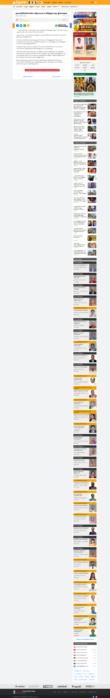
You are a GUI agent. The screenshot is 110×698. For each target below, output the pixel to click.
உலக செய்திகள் (78, 674)
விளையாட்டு (67, 7)
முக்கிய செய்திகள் (27, 76)
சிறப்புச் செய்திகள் (80, 101)
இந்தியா (32, 7)
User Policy (74, 692)
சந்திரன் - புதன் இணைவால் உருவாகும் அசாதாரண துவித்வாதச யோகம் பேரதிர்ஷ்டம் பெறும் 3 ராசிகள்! (80, 162)
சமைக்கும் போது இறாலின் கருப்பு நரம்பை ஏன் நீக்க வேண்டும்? (80, 230)
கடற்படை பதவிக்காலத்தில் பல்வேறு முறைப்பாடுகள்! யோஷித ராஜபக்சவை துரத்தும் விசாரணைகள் (80, 136)
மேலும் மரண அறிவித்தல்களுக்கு (85, 639)
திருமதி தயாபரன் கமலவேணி (81, 415)
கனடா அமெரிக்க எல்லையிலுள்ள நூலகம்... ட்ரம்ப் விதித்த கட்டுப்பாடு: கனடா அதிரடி (80, 192)
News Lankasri (76, 151)
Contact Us (66, 692)
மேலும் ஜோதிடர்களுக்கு (85, 58)
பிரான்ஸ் (81, 676)
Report (65, 20)
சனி (85, 70)
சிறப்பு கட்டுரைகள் (80, 74)
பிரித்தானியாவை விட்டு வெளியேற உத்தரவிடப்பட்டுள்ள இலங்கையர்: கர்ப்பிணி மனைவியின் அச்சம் (80, 148)
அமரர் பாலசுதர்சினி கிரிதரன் (81, 573)
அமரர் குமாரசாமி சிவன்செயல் (81, 483)
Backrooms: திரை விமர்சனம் (78, 236)
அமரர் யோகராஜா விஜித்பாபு (81, 505)
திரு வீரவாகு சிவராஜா (79, 460)
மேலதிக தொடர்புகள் (81, 643)
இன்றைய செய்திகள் (85, 62)
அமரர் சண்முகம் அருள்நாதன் (81, 596)
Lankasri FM (68, 2)
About (59, 692)
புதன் (92, 65)
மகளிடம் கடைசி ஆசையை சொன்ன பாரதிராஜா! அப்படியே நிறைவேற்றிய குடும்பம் (80, 185)
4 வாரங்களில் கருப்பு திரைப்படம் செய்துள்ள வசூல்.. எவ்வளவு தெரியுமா (80, 177)
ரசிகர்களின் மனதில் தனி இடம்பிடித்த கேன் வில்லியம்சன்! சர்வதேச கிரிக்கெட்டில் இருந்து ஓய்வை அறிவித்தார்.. (80, 107)
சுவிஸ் (75, 676)
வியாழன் (85, 65)
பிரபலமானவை (56, 76)
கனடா (84, 674)
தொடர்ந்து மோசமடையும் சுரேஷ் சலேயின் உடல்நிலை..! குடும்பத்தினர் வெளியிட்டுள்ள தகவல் (80, 114)
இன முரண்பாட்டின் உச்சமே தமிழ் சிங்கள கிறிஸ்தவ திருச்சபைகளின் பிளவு (84, 94)
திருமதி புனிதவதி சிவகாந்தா (81, 391)
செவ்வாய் (77, 67)
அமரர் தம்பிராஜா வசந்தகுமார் (81, 310)
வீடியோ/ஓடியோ (83, 679)
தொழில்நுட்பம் (77, 671)
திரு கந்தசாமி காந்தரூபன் (80, 355)
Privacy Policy (93, 692)
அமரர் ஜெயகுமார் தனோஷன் (81, 562)
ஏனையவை (76, 7)
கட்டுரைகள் (91, 679)
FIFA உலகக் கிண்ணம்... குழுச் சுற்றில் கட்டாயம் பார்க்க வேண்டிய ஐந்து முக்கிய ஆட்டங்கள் (80, 199)
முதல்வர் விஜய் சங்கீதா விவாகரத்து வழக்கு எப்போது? (80, 170)
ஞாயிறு (93, 67)
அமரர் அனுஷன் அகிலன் (80, 584)
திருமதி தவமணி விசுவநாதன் (81, 528)
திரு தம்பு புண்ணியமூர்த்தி (80, 367)
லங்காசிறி (47, 2)
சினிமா (61, 2)
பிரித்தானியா (91, 674)
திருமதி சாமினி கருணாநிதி (80, 539)
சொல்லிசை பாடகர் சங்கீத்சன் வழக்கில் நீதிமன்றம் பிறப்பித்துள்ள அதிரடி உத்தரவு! (80, 121)
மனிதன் (54, 2)
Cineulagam (76, 158)
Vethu (21, 19)
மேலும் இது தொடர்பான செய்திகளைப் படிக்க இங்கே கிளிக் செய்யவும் (42, 70)
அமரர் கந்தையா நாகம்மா (80, 516)
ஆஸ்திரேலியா (25, 20)
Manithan (75, 165)
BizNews (58, 7)
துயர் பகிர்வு (78, 259)
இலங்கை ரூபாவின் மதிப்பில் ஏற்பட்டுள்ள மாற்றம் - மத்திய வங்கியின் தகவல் (79, 129)
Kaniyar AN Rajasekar (78, 51)
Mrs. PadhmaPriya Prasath (89, 52)
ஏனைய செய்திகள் (80, 143)
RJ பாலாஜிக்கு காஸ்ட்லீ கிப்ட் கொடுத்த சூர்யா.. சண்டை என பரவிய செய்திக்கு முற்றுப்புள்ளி (80, 223)
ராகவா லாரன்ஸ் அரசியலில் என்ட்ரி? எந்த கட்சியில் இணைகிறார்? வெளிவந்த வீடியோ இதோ (80, 155)
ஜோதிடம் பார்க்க (80, 34)
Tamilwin (25, 697)
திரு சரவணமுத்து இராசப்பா (80, 265)
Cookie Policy (83, 692)
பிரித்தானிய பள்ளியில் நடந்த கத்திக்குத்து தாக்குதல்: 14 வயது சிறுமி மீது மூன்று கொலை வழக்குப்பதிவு (80, 215)
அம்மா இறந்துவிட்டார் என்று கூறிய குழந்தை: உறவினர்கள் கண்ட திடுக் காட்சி (80, 252)
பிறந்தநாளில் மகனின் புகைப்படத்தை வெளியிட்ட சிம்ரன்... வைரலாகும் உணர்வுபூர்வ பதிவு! (80, 208)
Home (54, 692)
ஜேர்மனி (87, 676)
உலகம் (39, 7)
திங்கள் (85, 67)
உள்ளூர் (26, 7)
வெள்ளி (77, 65)
